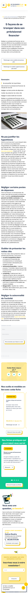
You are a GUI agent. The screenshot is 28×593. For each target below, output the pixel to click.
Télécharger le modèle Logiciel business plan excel (14, 67)
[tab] (12, 480)
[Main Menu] (3, 5)
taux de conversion (7, 151)
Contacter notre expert (12, 543)
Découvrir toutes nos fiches (14, 485)
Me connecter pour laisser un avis (14, 341)
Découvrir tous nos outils (14, 432)
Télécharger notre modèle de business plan (14, 61)
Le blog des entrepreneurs (11, 17)
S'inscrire (14, 578)
